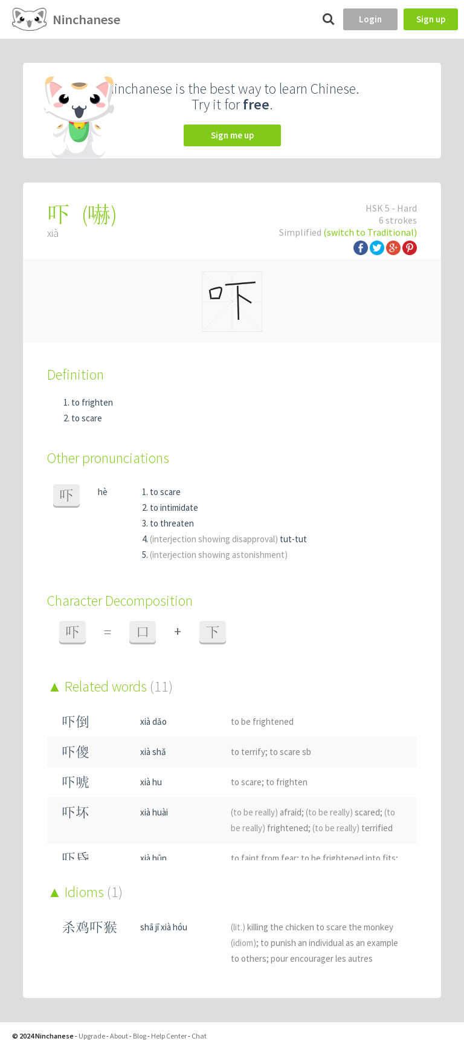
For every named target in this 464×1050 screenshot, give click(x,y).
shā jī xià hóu (163, 927)
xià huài (154, 812)
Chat (199, 1035)
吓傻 (75, 752)
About (119, 1035)
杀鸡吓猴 (89, 927)
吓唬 (75, 782)
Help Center (169, 1035)
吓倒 (75, 721)
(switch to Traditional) (370, 232)
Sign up (430, 19)
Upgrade (92, 1035)
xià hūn (153, 858)
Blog (139, 1035)
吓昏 (75, 858)
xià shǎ (153, 751)
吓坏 (75, 812)
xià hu (151, 782)
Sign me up (232, 135)
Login (370, 19)
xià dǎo (153, 721)
